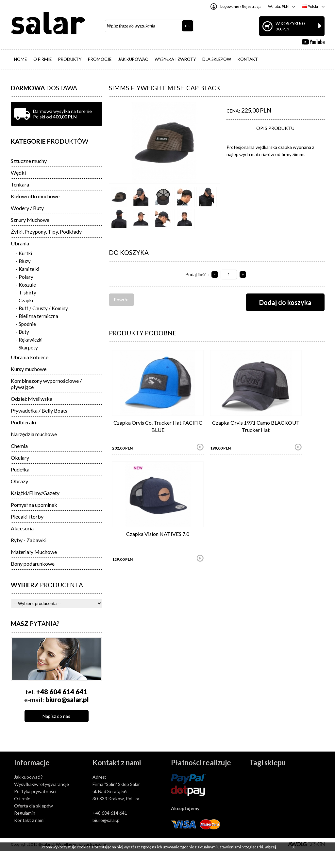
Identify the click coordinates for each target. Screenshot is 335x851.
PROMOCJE (99, 59)
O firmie (22, 798)
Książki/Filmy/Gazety (35, 493)
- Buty (22, 332)
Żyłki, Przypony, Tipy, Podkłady (46, 231)
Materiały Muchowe (34, 552)
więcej (270, 846)
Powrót (121, 299)
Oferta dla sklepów (33, 805)
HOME (20, 59)
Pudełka (20, 469)
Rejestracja (251, 6)
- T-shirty (26, 292)
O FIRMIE (42, 59)
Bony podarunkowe (33, 563)
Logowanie (229, 6)
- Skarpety (27, 347)
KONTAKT (248, 59)
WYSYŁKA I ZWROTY (175, 59)
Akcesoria (22, 528)
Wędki (18, 172)
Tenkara (20, 184)
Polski (310, 6)
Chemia (19, 446)
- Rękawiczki (29, 340)
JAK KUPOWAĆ (133, 59)
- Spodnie (26, 324)
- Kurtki (24, 253)
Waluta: (278, 6)
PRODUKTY (69, 59)
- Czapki (24, 300)
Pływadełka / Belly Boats (39, 410)
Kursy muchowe (28, 369)
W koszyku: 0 (298, 26)
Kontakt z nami (29, 820)
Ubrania (20, 243)
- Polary (24, 277)
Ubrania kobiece (29, 357)
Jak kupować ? (28, 777)
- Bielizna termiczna (37, 316)
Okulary (20, 457)
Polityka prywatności (35, 791)
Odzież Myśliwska (31, 399)
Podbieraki (23, 422)
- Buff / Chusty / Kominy (42, 308)
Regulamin (24, 813)
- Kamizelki (27, 269)
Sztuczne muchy (29, 161)
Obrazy (19, 481)
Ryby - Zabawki (28, 540)
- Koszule (26, 285)
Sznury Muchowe (30, 220)
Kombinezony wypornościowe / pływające (46, 384)
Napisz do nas (56, 716)
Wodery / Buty (27, 208)
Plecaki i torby (27, 516)
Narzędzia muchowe (34, 434)
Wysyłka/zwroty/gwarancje (41, 784)
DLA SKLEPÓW (216, 59)
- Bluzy (23, 261)
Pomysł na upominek (34, 505)
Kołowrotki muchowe (35, 196)
